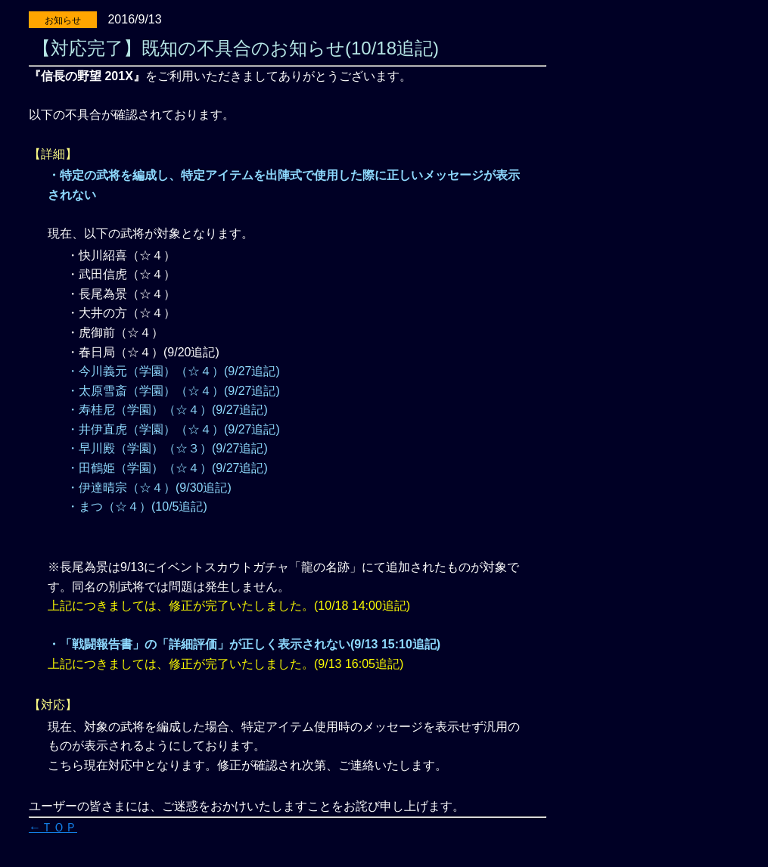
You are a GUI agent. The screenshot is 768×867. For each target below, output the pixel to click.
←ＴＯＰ (53, 827)
